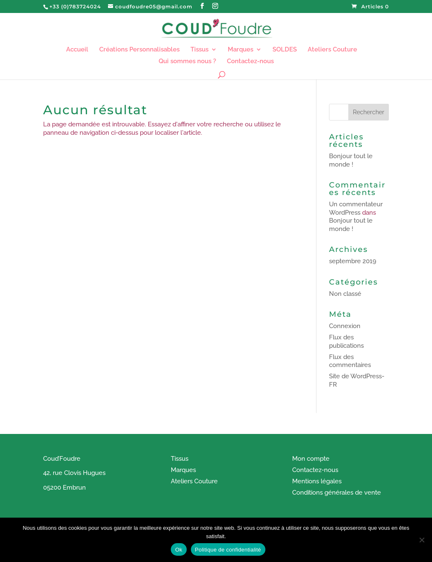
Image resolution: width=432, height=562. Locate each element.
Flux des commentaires (350, 361)
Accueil (77, 49)
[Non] (421, 540)
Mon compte (310, 458)
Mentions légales (317, 481)
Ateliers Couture (332, 49)
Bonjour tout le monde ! (351, 160)
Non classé (345, 294)
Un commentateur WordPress (356, 208)
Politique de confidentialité (228, 550)
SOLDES (285, 49)
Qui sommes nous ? (187, 61)
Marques (240, 49)
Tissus (199, 49)
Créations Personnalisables (139, 49)
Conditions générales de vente (336, 492)
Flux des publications (346, 341)
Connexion (344, 326)
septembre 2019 (352, 261)
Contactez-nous (250, 61)
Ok (178, 550)
